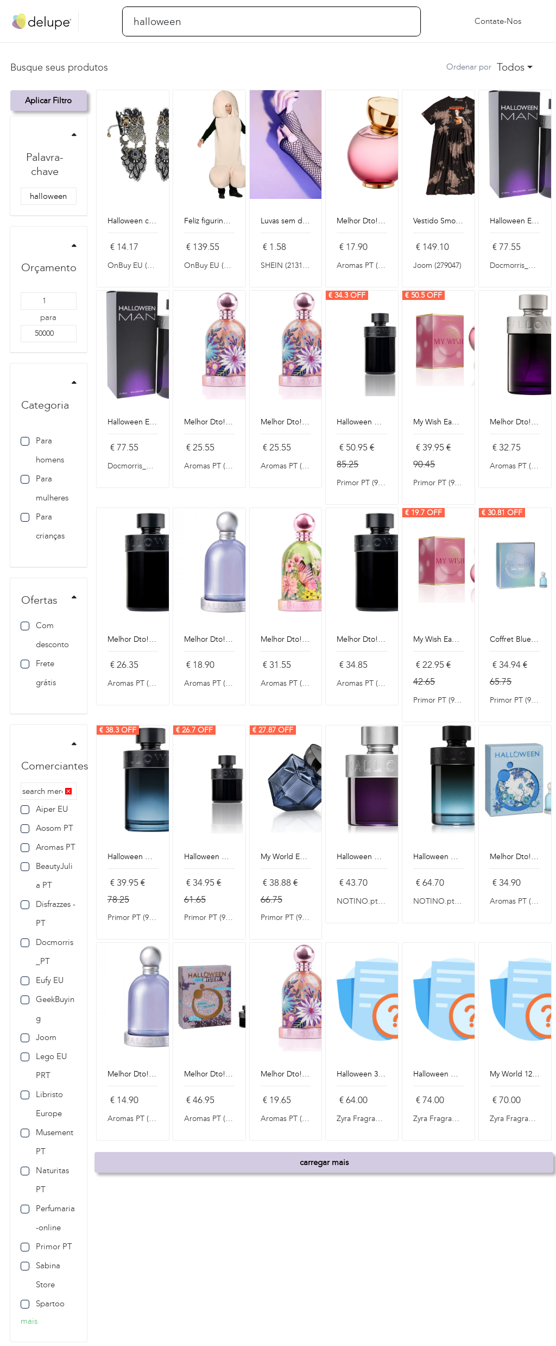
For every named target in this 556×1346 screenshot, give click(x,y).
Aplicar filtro (48, 100)
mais (29, 1321)
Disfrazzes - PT (48, 913)
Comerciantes (55, 765)
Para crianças (43, 526)
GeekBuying (47, 1008)
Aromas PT (48, 847)
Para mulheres (44, 488)
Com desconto (45, 635)
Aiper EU (44, 809)
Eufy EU (42, 980)
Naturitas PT (45, 1180)
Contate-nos (498, 21)
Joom (38, 1037)
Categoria (45, 404)
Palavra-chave (45, 164)
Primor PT (46, 1246)
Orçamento (49, 267)
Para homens (42, 450)
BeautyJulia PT (47, 875)
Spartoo (43, 1304)
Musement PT (47, 1142)
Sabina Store (40, 1275)
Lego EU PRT (44, 1065)
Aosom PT (47, 828)
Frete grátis (38, 673)
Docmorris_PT (47, 951)
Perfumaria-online (48, 1218)
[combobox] (514, 67)
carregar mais (324, 1162)
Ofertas (39, 599)
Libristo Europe (42, 1104)
